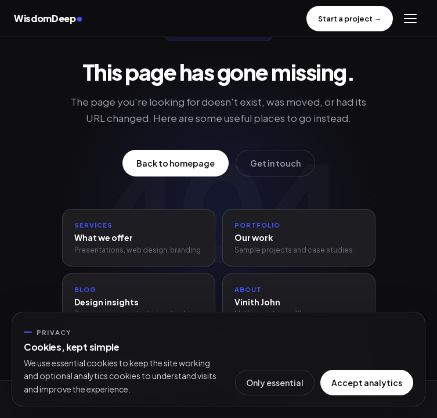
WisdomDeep (48, 18)
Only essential (275, 382)
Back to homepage (175, 163)
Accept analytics (366, 382)
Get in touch (275, 163)
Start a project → (349, 18)
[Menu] (410, 18)
